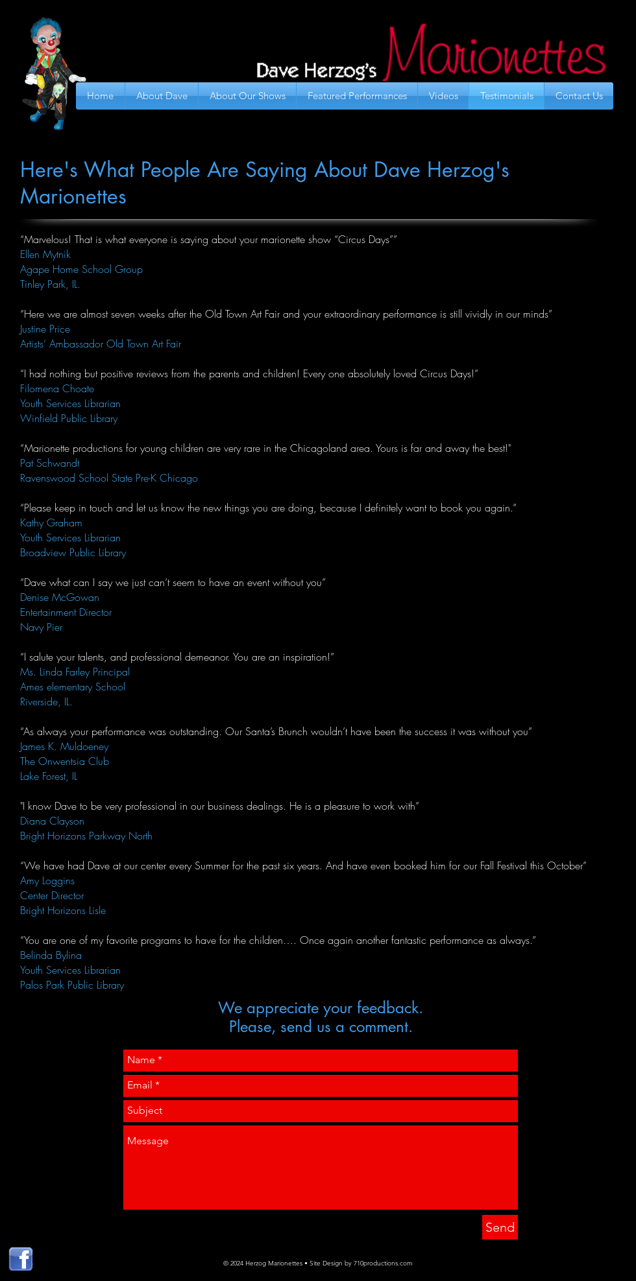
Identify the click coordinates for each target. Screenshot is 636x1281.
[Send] (500, 1227)
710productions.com (383, 1263)
